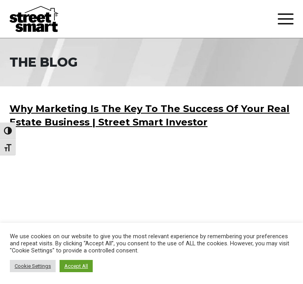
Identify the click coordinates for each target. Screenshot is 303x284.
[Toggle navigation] (286, 18)
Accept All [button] (76, 266)
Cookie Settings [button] (33, 266)
